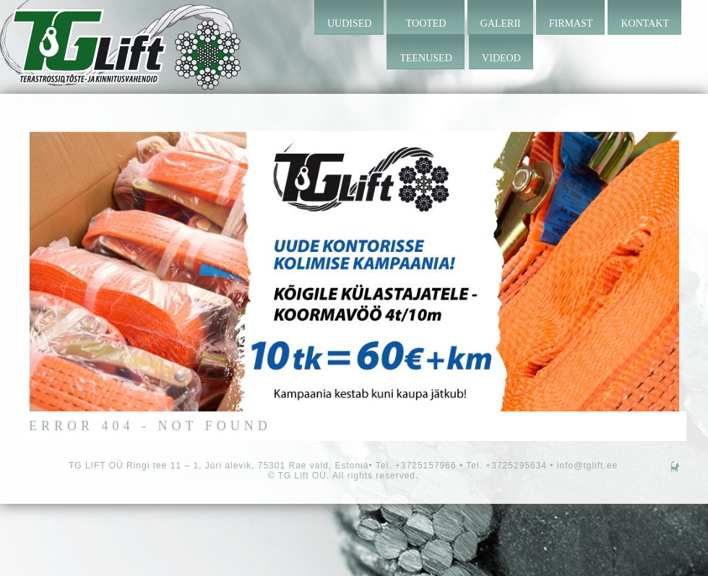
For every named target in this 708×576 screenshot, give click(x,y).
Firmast (571, 23)
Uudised (349, 23)
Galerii (500, 23)
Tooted (426, 23)
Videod (501, 58)
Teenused (426, 58)
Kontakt (645, 23)
